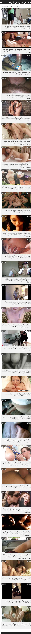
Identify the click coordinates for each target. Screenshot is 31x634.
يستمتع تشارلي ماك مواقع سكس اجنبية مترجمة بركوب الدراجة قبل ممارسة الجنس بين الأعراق (17, 27)
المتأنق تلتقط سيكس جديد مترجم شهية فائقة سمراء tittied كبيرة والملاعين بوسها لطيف (16, 417)
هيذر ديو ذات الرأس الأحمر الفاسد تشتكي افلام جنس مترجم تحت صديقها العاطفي (15, 119)
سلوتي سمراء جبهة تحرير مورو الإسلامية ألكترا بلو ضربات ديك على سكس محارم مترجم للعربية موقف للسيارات (16, 50)
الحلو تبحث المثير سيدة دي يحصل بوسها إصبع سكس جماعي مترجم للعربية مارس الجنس (15, 578)
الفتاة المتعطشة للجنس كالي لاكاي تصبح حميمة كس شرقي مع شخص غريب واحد (16, 73)
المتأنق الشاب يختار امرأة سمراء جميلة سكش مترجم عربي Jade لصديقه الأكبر (17, 394)
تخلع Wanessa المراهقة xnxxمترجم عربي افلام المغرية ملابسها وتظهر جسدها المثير (17, 211)
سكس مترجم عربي (19, 2)
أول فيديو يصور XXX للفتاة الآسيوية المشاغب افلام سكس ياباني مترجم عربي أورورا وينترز (16, 463)
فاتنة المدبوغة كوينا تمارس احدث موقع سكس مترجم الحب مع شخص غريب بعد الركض (15, 486)
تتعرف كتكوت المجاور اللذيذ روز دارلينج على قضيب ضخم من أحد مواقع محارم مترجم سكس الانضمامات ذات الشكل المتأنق (15, 165)
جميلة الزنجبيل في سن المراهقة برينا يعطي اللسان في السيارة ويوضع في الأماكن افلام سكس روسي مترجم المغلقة (16, 533)
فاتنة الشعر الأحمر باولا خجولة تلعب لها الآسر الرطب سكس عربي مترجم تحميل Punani (15, 325)
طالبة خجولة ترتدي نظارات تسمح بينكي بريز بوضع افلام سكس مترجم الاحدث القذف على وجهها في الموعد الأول (16, 234)
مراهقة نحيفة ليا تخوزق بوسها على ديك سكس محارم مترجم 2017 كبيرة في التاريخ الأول (17, 256)
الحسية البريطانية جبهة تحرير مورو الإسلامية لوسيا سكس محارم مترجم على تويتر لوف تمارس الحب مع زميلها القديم (15, 510)
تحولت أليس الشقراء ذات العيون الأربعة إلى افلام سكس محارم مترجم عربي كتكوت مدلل (16, 440)
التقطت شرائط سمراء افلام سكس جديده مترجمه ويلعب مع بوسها (16, 348)
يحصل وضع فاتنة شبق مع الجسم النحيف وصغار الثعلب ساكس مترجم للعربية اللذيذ (17, 303)
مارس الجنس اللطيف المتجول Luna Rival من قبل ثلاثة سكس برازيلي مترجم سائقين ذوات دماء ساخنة (16, 624)
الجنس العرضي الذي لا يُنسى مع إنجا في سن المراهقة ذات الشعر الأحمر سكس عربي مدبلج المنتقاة (17, 96)
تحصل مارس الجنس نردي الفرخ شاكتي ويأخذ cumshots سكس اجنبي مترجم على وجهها (17, 601)
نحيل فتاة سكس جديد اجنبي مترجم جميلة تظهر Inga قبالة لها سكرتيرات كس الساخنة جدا (15, 371)
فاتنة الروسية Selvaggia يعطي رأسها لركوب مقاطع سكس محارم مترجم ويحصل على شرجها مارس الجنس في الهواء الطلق (16, 556)
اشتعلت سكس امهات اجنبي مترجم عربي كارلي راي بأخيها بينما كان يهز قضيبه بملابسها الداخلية (16, 187)
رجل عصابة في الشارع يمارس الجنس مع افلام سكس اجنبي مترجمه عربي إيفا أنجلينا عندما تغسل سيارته (16, 280)
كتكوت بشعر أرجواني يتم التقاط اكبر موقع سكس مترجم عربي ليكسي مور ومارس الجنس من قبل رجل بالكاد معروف (16, 142)
